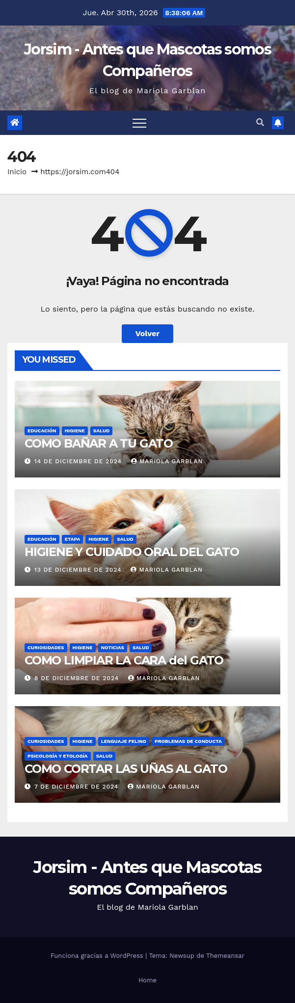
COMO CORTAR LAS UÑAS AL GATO (126, 769)
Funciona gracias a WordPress (98, 955)
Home (147, 980)
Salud (101, 430)
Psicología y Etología (57, 756)
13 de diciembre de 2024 (79, 569)
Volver (147, 333)
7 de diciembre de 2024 (77, 786)
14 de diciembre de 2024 (79, 461)
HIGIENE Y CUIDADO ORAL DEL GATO (132, 552)
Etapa (72, 539)
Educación (41, 430)
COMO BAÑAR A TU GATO (99, 443)
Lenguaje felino (123, 741)
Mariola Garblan (167, 461)
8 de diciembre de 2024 (77, 678)
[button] (260, 122)
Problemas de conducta (188, 741)
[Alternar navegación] (139, 122)
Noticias (112, 647)
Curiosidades (45, 647)
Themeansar (225, 955)
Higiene (75, 430)
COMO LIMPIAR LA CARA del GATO (124, 660)
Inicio (17, 171)
